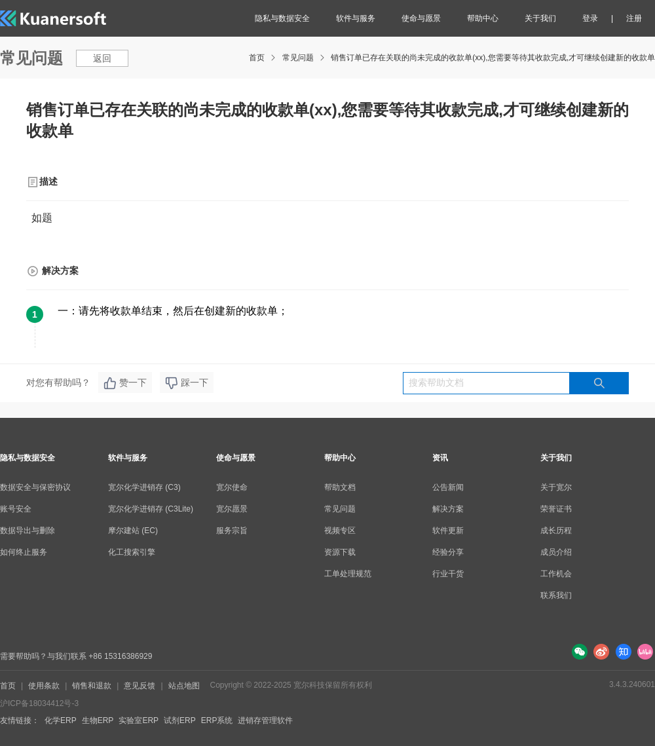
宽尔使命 (232, 487)
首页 (257, 57)
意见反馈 (139, 685)
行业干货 (448, 573)
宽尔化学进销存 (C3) (144, 487)
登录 (590, 18)
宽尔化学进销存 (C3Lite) (150, 508)
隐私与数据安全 (282, 18)
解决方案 (448, 508)
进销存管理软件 (265, 720)
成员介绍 (556, 552)
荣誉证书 (556, 508)
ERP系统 (217, 720)
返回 (102, 58)
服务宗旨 (232, 530)
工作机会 (556, 573)
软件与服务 (355, 18)
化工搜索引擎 (131, 552)
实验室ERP (139, 720)
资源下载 (340, 552)
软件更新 (448, 530)
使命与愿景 (421, 18)
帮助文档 (340, 487)
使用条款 (44, 685)
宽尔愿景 (232, 508)
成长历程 (556, 530)
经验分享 (448, 552)
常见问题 (298, 57)
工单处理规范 (347, 573)
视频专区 (340, 530)
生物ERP (98, 720)
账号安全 (15, 508)
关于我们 (540, 18)
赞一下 (125, 383)
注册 (634, 18)
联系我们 (556, 595)
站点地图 (184, 685)
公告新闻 (448, 487)
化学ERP (61, 720)
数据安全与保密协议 (35, 487)
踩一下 (186, 383)
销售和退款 (91, 685)
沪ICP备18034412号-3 (39, 703)
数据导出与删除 (27, 530)
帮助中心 (482, 18)
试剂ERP (180, 720)
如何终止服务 (23, 552)
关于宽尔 (556, 487)
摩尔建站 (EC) (133, 530)
